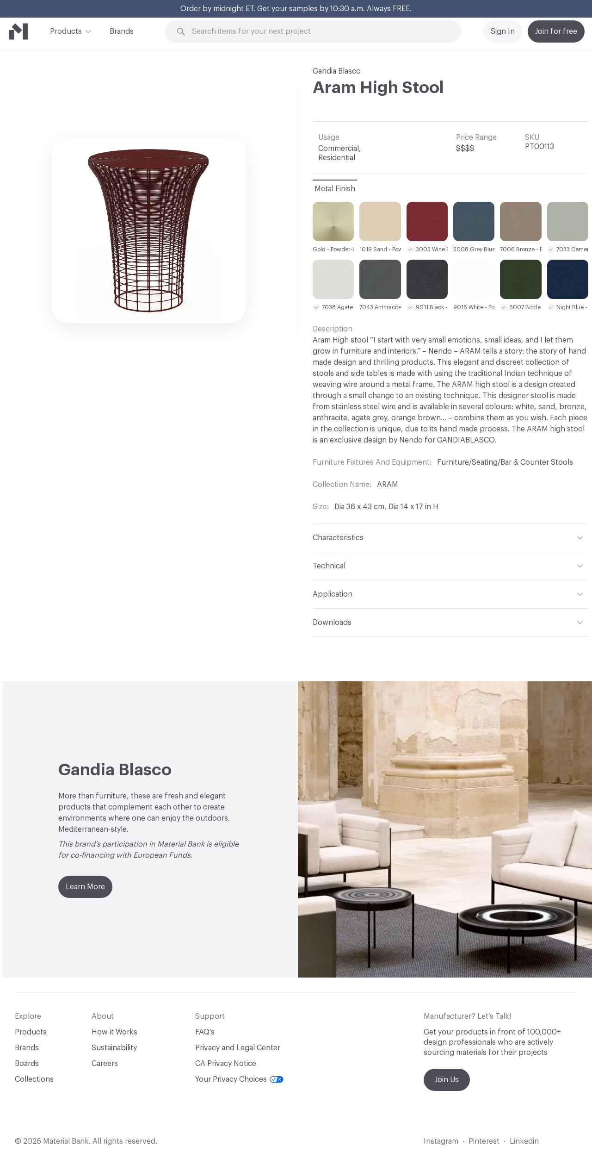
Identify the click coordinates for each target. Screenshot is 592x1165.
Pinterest (484, 1141)
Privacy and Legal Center (237, 1048)
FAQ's (205, 1032)
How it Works (114, 1032)
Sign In (503, 31)
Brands (122, 31)
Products (66, 30)
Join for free (556, 31)
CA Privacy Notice (225, 1063)
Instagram (441, 1141)
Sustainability (114, 1048)
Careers (105, 1063)
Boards (27, 1063)
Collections (34, 1079)
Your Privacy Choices (239, 1079)
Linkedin (524, 1141)
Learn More (85, 887)
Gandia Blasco (337, 71)
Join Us (447, 1080)
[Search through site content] (318, 31)
